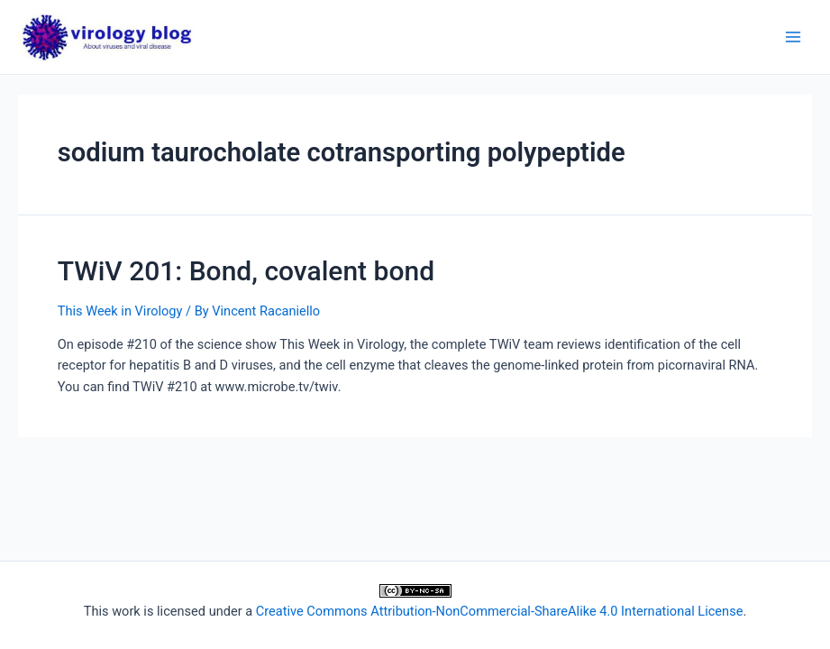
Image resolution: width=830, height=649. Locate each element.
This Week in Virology (120, 311)
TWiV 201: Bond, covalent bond (246, 271)
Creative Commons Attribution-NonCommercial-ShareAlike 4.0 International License (499, 611)
